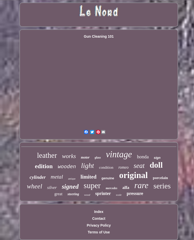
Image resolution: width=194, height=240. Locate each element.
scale (119, 194)
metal (57, 176)
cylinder (37, 177)
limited (88, 177)
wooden (67, 167)
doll (156, 164)
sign (157, 158)
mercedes (111, 188)
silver (52, 187)
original (133, 175)
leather (47, 155)
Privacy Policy (99, 225)
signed (70, 186)
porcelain (160, 178)
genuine (108, 178)
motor (85, 157)
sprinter (103, 193)
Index (99, 212)
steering (73, 194)
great (58, 194)
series (162, 186)
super (92, 185)
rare (141, 185)
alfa (125, 187)
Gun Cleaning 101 (99, 36)
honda (143, 156)
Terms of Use (99, 232)
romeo (123, 167)
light (87, 165)
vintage (119, 154)
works (69, 156)
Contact (98, 218)
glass (98, 157)
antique (71, 178)
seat (139, 165)
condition (106, 167)
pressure (135, 193)
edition (44, 166)
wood (87, 194)
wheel (34, 186)
